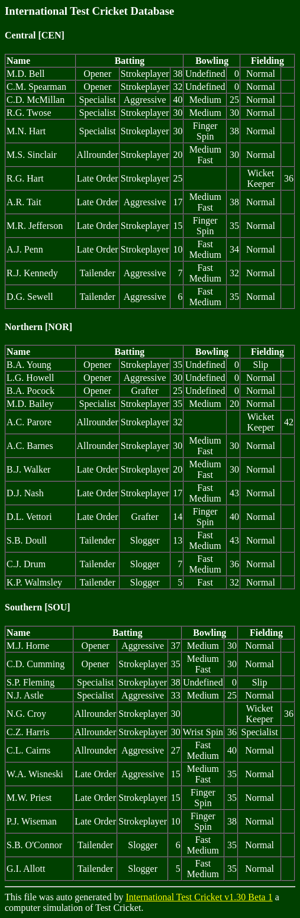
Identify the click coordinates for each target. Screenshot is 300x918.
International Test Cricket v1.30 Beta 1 (198, 897)
